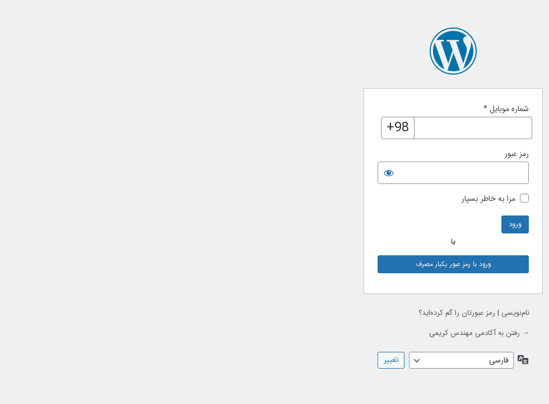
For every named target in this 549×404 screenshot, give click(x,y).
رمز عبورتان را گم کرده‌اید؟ (278, 313)
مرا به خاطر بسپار (310, 199)
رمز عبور (338, 154)
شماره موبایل (327, 109)
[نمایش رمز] (210, 173)
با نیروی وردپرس (274, 51)
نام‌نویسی (337, 313)
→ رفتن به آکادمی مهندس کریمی (300, 333)
